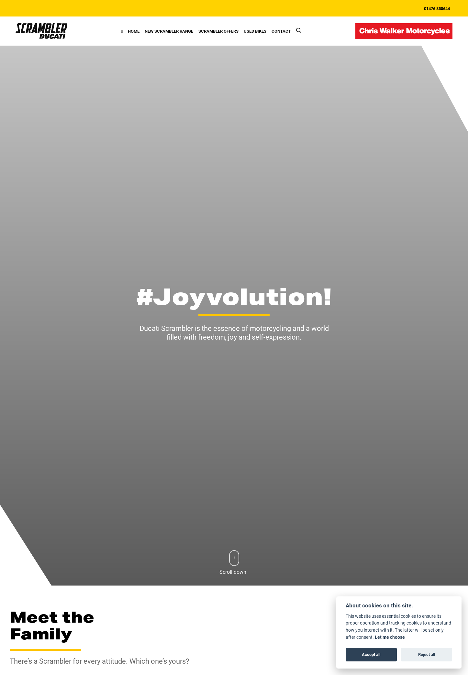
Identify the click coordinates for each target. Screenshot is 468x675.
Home (133, 31)
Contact (281, 31)
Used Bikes (255, 31)
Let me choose (390, 637)
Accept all (371, 654)
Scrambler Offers (218, 31)
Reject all (426, 654)
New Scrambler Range (169, 31)
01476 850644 (437, 8)
